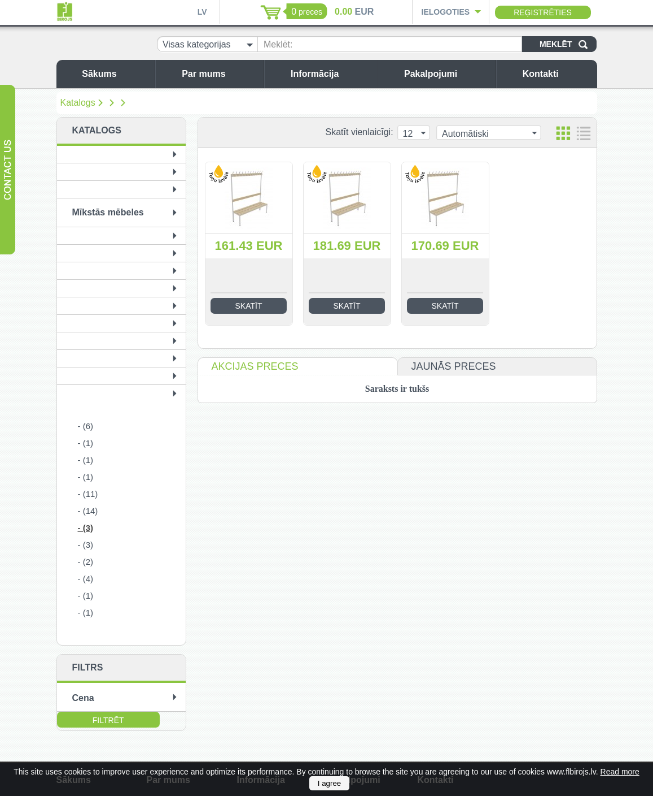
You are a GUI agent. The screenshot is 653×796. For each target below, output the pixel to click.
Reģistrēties (543, 12)
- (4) (86, 578)
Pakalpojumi (447, 74)
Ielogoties (446, 11)
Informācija (331, 74)
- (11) (88, 494)
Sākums (115, 74)
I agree (329, 783)
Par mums (220, 74)
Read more (620, 771)
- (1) (86, 443)
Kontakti (557, 74)
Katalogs (77, 102)
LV (202, 11)
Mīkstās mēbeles (108, 212)
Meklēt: (278, 44)
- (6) (86, 426)
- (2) (86, 561)
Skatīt (248, 305)
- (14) (88, 511)
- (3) (86, 528)
